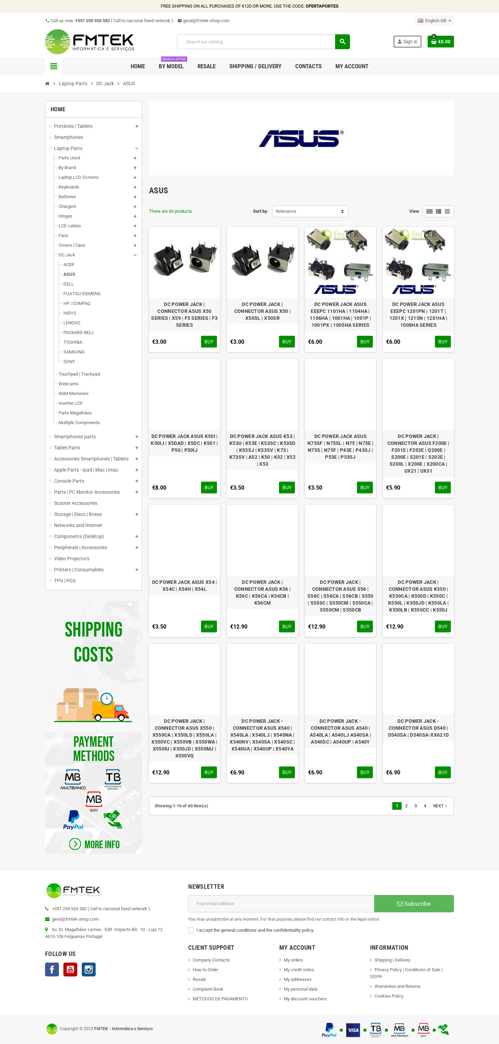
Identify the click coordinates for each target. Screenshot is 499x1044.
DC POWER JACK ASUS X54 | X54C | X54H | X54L (184, 585)
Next (440, 806)
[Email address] (281, 903)
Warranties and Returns (398, 986)
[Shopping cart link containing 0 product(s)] (441, 41)
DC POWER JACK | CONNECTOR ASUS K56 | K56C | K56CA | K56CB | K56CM (262, 592)
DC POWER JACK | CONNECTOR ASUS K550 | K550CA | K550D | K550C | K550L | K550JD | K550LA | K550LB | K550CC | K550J (418, 596)
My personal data (300, 989)
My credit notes (299, 969)
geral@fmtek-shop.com (203, 20)
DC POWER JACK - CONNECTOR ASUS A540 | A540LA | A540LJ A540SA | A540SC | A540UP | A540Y (340, 731)
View (414, 211)
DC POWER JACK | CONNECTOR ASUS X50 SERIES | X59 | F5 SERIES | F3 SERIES (184, 314)
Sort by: (261, 211)
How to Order (205, 969)
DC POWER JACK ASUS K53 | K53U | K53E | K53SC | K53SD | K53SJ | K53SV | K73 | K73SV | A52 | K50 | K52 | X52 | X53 (262, 450)
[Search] (263, 41)
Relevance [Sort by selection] (286, 211)
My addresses (298, 979)
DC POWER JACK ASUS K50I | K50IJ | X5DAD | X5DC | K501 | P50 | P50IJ (184, 443)
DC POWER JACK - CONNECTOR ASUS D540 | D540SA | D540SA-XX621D (418, 728)
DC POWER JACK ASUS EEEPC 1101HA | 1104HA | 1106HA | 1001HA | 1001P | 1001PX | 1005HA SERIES (340, 314)
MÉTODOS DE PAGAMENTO (220, 998)
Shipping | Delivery (392, 960)
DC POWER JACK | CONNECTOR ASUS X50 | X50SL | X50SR (262, 311)
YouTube (70, 969)
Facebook (52, 969)
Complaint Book (208, 989)
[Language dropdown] (434, 21)
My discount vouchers (305, 998)
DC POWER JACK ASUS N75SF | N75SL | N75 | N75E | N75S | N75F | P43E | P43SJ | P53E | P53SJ (340, 446)
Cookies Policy (389, 996)
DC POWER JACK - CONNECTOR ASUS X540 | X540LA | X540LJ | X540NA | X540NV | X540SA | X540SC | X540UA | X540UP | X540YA (262, 735)
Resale (199, 979)
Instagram (89, 969)
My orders (293, 960)
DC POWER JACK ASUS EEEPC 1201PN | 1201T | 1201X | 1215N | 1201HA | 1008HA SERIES (418, 314)
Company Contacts (211, 960)
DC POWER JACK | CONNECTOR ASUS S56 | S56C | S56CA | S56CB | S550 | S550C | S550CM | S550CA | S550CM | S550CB (340, 596)
